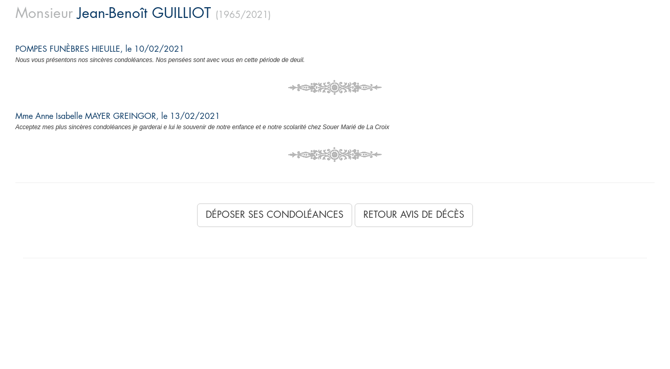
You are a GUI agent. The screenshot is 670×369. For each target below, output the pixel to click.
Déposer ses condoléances (274, 214)
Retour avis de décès (413, 214)
